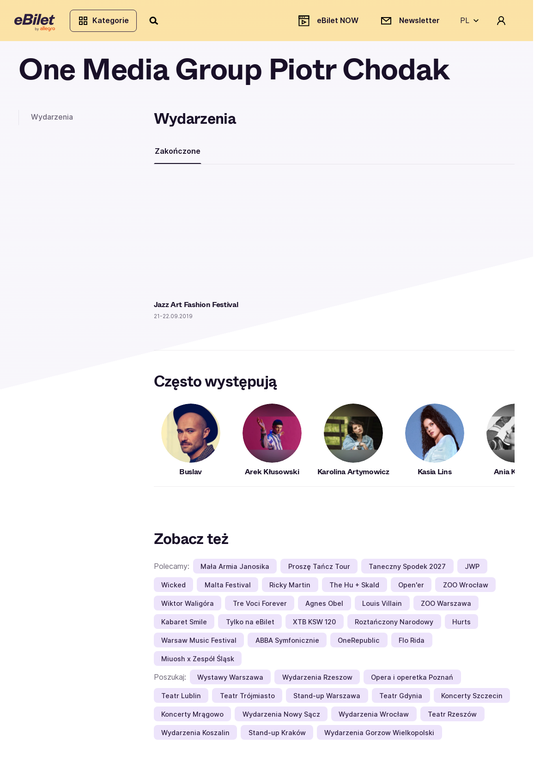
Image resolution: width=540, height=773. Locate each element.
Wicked (173, 588)
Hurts (461, 625)
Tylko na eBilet (250, 625)
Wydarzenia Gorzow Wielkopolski (379, 736)
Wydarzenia (52, 120)
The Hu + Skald (354, 588)
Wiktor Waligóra (187, 607)
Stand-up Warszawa (326, 699)
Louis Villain (382, 607)
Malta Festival (228, 588)
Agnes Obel (324, 607)
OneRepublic (359, 644)
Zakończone (177, 154)
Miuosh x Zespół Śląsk (197, 662)
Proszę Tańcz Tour (319, 570)
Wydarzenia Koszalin (195, 736)
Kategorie (107, 22)
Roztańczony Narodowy (394, 625)
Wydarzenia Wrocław (374, 718)
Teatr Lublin (181, 699)
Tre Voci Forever (260, 607)
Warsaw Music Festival (199, 644)
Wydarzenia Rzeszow (317, 681)
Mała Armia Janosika (234, 570)
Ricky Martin (289, 588)
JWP (472, 570)
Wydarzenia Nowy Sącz (281, 718)
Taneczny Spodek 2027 (407, 570)
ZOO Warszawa (446, 607)
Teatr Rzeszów (452, 718)
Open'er (411, 588)
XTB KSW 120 (314, 625)
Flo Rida (412, 644)
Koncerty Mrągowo (192, 718)
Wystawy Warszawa (230, 681)
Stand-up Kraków (277, 736)
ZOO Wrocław (465, 588)
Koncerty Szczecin (472, 699)
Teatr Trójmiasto (247, 699)
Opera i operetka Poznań (412, 681)
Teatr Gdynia (400, 699)
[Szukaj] (158, 22)
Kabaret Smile (184, 625)
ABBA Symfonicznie (287, 644)
